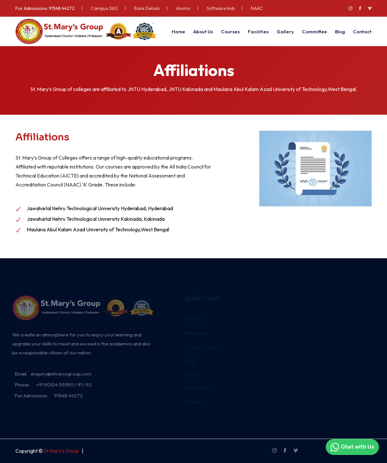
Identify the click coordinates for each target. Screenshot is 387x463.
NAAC (257, 8)
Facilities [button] (258, 32)
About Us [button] (203, 32)
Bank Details (146, 8)
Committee (314, 32)
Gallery (285, 32)
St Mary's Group (61, 451)
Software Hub (221, 8)
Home (178, 32)
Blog (340, 32)
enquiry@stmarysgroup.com (58, 374)
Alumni (183, 8)
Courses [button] (230, 32)
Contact (362, 32)
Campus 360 (104, 8)
